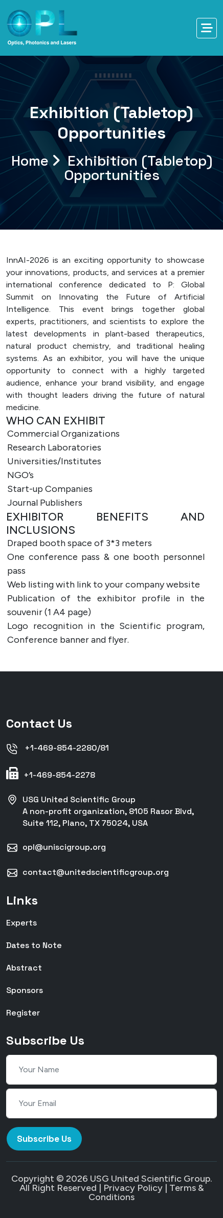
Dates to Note (34, 945)
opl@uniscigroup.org (56, 848)
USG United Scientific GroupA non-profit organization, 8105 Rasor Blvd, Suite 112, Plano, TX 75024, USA (100, 811)
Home (111, 167)
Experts (21, 922)
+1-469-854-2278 (50, 773)
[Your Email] (111, 1103)
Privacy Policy (133, 1187)
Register (23, 1012)
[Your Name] (111, 1070)
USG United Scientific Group (150, 1178)
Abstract (24, 967)
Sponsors (24, 990)
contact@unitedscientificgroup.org (87, 873)
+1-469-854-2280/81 (57, 748)
